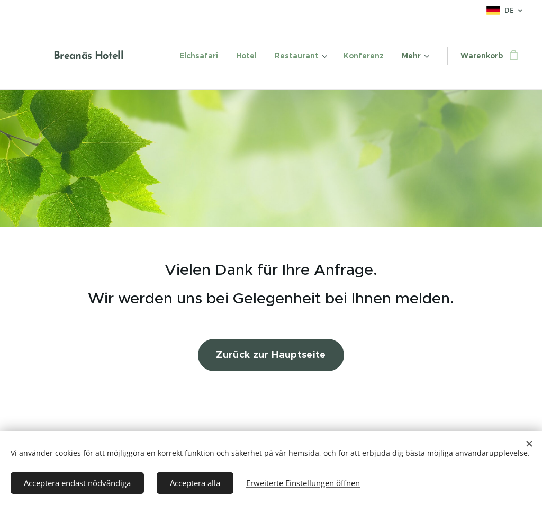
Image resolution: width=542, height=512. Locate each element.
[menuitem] (198, 55)
